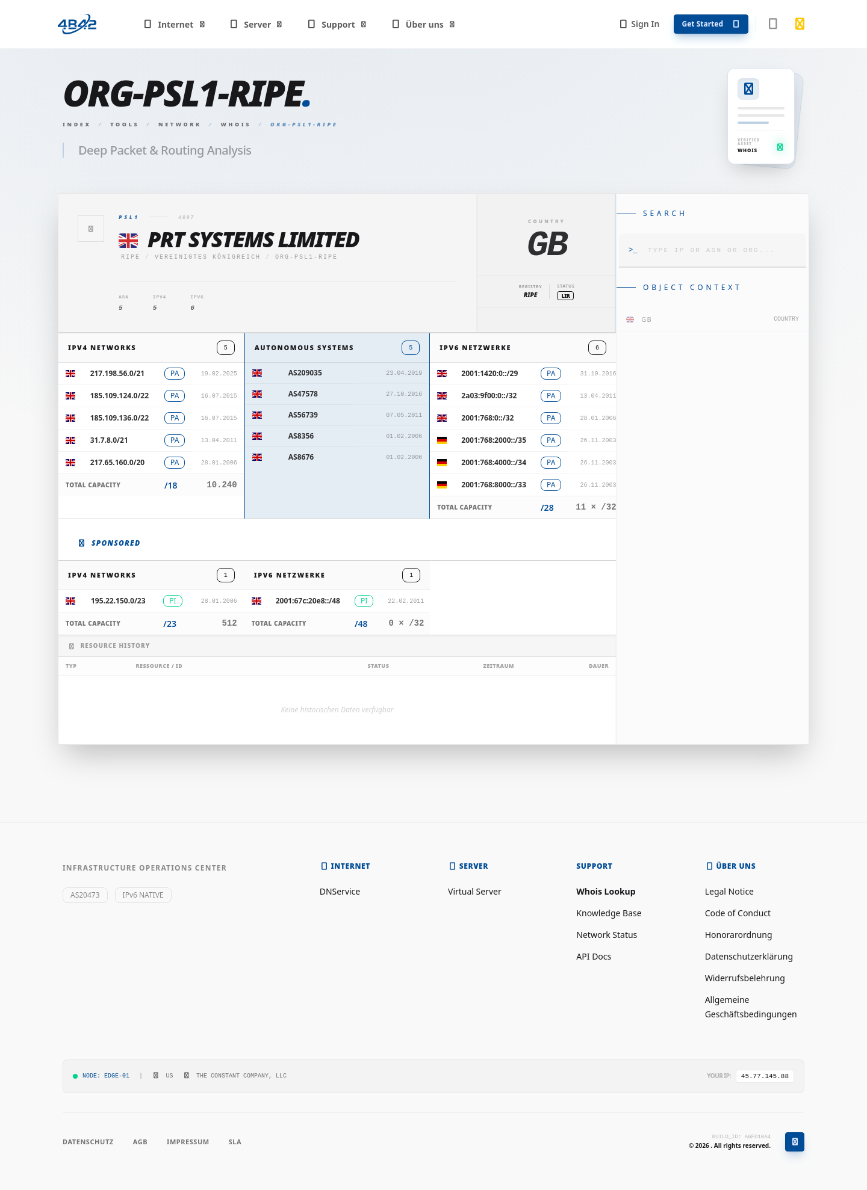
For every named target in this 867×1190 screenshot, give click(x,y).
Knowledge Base (608, 913)
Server (256, 24)
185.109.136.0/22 (119, 418)
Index (77, 124)
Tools (124, 124)
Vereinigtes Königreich (208, 257)
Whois (236, 124)
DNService (340, 891)
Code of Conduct (738, 913)
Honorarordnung (738, 934)
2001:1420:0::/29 (489, 373)
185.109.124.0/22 (119, 395)
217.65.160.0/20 (117, 462)
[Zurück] (91, 228)
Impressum (188, 1141)
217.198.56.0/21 (117, 373)
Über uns (423, 24)
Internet (174, 24)
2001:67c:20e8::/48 (308, 601)
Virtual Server (475, 891)
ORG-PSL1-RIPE (306, 257)
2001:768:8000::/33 (493, 484)
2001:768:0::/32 (487, 418)
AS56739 (303, 415)
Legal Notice (729, 891)
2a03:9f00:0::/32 (489, 395)
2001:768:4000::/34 (493, 462)
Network (180, 124)
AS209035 (305, 373)
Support (337, 24)
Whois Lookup (605, 891)
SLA (235, 1141)
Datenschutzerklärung (749, 956)
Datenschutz (88, 1141)
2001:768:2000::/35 (493, 440)
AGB (140, 1141)
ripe (130, 257)
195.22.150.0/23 (118, 601)
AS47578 (303, 394)
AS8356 (301, 436)
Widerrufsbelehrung (745, 978)
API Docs (593, 956)
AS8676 (301, 457)
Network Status (606, 934)
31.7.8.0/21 (109, 440)
